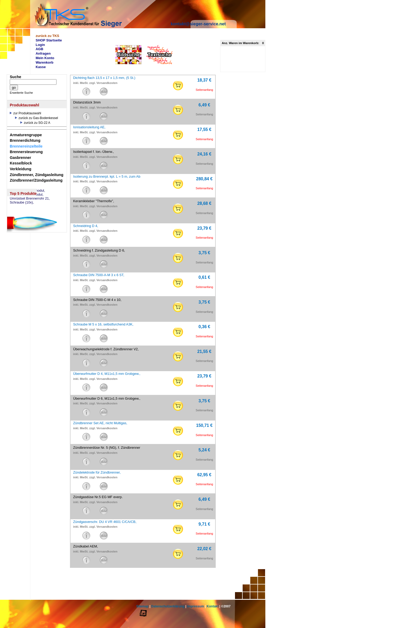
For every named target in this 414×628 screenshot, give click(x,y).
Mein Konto (45, 58)
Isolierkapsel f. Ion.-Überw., (93, 152)
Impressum (195, 606)
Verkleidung (20, 169)
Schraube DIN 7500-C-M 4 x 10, (97, 300)
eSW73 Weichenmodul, (27, 190)
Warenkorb (44, 62)
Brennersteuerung (26, 152)
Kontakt (213, 606)
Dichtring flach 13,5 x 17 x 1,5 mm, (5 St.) (104, 78)
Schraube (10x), (22, 202)
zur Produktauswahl (25, 113)
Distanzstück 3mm (87, 102)
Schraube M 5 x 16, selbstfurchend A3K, (103, 324)
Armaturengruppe (26, 135)
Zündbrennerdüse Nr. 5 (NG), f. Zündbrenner (106, 448)
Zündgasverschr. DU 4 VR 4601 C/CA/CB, (105, 522)
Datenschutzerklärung (168, 606)
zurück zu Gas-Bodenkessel (36, 118)
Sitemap (142, 606)
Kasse (41, 67)
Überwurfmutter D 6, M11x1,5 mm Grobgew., (106, 398)
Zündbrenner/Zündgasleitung (36, 180)
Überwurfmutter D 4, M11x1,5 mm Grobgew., (106, 374)
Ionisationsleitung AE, (89, 127)
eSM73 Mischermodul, (26, 194)
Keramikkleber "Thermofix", (93, 201)
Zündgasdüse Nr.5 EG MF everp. (98, 497)
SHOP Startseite (49, 40)
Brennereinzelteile (26, 146)
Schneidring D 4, (85, 226)
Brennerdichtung (25, 140)
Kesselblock (21, 163)
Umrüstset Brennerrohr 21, (30, 198)
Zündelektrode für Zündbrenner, (97, 472)
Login (40, 45)
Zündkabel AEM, (85, 546)
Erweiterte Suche (21, 92)
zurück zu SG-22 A (35, 123)
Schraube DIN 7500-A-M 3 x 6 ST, (98, 275)
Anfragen (43, 53)
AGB (39, 49)
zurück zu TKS (47, 36)
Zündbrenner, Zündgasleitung (36, 175)
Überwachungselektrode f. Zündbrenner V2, (106, 349)
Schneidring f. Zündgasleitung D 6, (99, 250)
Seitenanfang (204, 89)
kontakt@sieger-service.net (198, 24)
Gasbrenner (20, 157)
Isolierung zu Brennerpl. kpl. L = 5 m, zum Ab (106, 176)
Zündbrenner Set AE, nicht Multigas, (100, 423)
